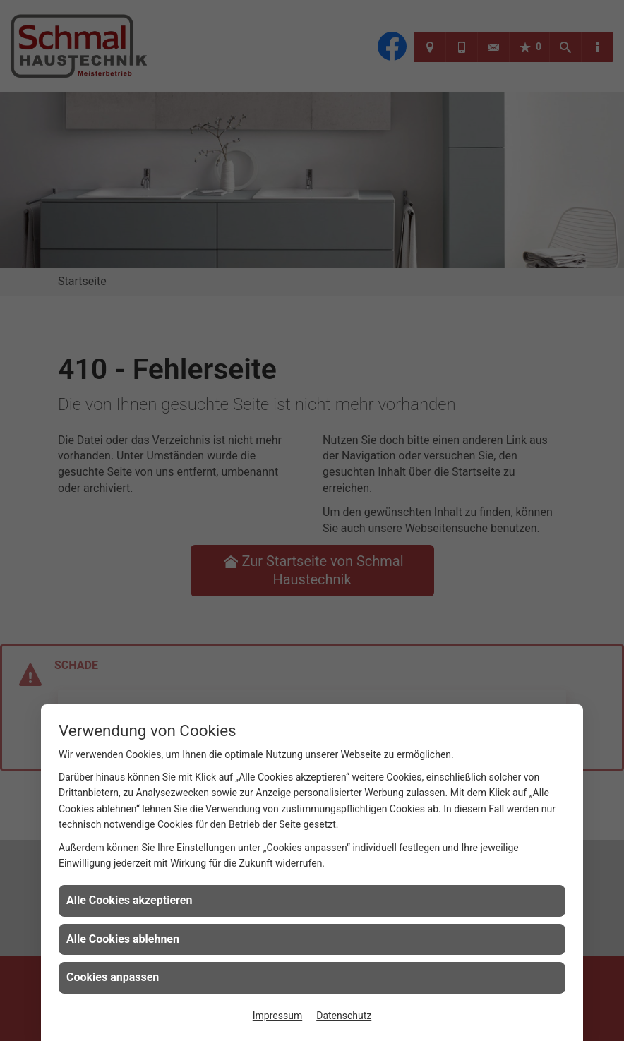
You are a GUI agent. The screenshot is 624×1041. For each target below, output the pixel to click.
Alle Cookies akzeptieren (129, 900)
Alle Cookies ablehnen (122, 939)
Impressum (277, 1015)
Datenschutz (343, 1015)
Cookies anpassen (112, 977)
